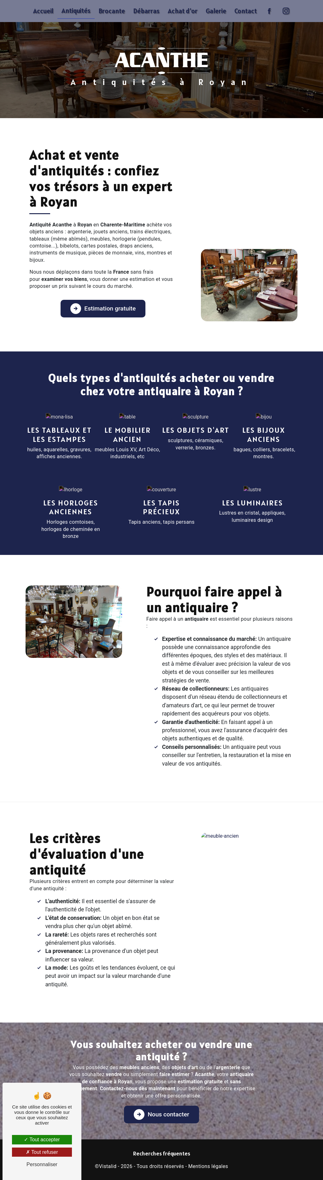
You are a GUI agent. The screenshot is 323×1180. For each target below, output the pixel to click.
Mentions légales (208, 1166)
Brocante (112, 11)
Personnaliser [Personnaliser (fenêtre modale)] (41, 1164)
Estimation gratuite (103, 308)
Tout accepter (42, 1139)
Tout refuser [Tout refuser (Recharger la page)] (42, 1152)
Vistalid (108, 1166)
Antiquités (76, 10)
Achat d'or (182, 11)
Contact (245, 11)
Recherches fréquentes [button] (161, 1153)
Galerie (216, 11)
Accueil (43, 11)
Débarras (146, 11)
